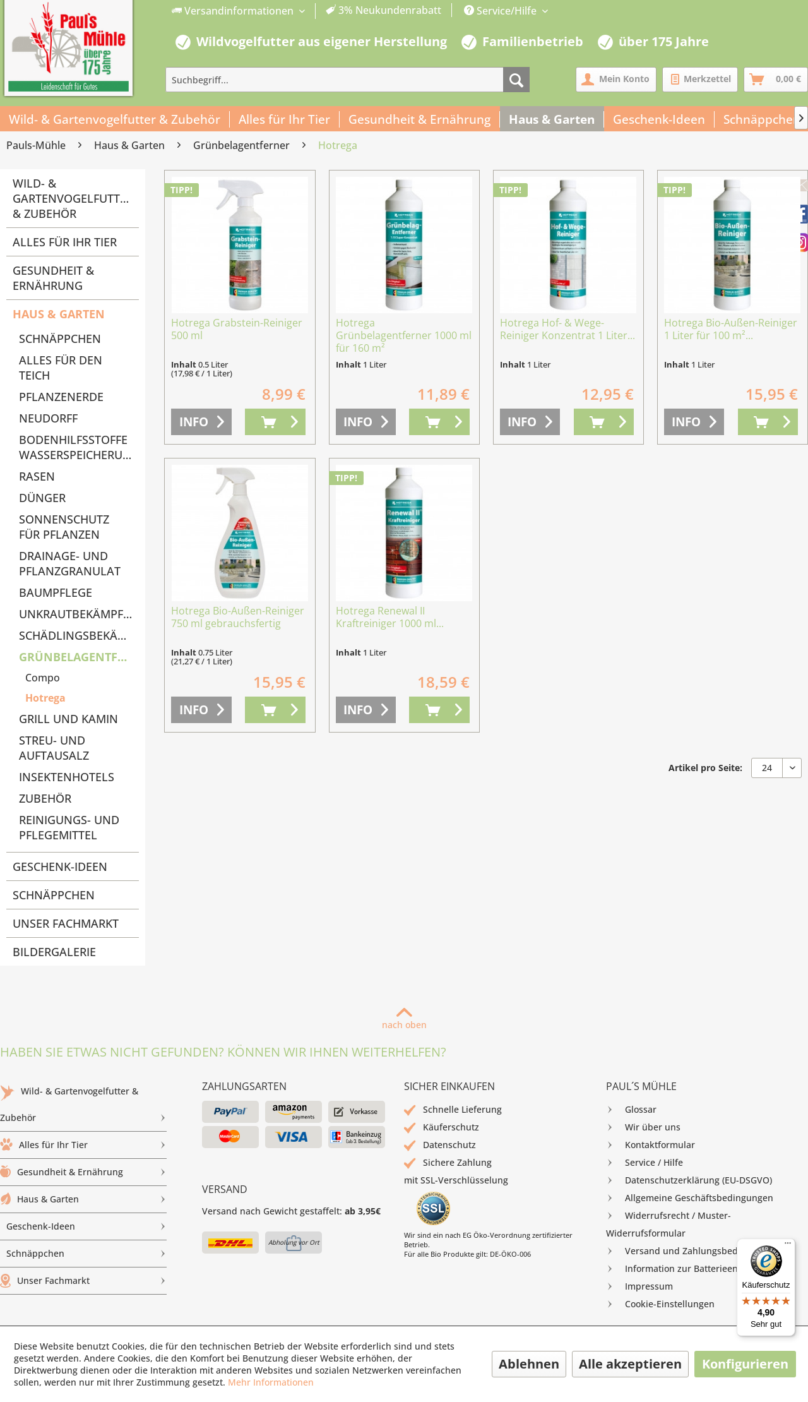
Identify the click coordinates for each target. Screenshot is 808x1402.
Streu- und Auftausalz (54, 748)
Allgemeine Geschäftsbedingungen (689, 1198)
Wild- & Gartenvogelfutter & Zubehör (73, 198)
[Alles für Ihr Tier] (285, 119)
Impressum (639, 1286)
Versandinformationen (234, 11)
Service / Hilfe (644, 1162)
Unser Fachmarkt (66, 923)
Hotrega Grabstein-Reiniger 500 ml (236, 329)
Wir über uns (643, 1127)
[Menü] (787, 1246)
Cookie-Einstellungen (660, 1304)
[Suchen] (516, 79)
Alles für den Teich (60, 367)
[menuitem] (307, 11)
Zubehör (45, 798)
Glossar (631, 1109)
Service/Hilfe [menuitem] (501, 11)
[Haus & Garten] (552, 119)
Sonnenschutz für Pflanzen (64, 527)
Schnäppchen (60, 338)
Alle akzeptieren (630, 1363)
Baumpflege (55, 592)
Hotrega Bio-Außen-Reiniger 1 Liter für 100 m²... (730, 329)
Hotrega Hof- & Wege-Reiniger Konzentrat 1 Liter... (567, 329)
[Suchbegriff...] (347, 79)
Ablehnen (529, 1363)
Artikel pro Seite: (705, 768)
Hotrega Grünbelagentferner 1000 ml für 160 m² (404, 335)
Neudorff (48, 418)
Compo (42, 678)
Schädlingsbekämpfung (79, 635)
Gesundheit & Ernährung (53, 278)
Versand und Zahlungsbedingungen (692, 1251)
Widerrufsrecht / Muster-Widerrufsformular (668, 1223)
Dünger (42, 497)
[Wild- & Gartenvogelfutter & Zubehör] (115, 119)
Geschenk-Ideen (60, 866)
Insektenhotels (66, 776)
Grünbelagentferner (79, 656)
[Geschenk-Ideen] (659, 119)
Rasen (37, 476)
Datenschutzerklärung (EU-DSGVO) (689, 1180)
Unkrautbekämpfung (79, 613)
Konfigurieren (745, 1363)
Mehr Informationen (271, 1382)
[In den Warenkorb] (275, 422)
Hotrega (45, 698)
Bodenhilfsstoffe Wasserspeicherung (79, 447)
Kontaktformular (650, 1145)
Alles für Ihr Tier (65, 241)
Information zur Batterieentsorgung (691, 1269)
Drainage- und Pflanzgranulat (70, 563)
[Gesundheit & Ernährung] (420, 119)
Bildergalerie (54, 951)
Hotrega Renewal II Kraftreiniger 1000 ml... (390, 617)
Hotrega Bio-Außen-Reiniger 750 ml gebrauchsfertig (237, 617)
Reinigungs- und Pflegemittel (69, 827)
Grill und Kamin (68, 718)
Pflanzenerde (61, 396)
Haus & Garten (59, 313)
